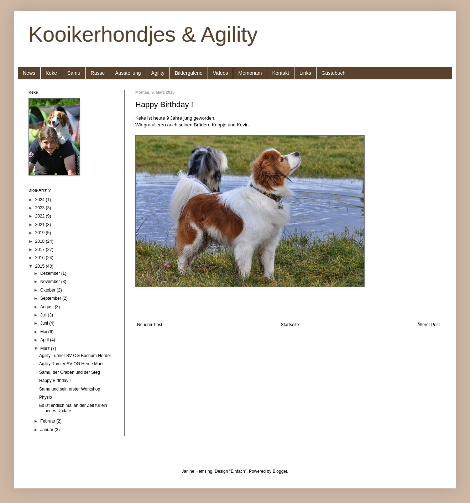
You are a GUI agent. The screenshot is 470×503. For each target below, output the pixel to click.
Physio (45, 397)
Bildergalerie (189, 73)
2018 (40, 241)
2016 (40, 257)
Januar (47, 429)
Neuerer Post (149, 324)
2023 (40, 207)
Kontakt (280, 73)
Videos (220, 73)
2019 (40, 232)
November (50, 281)
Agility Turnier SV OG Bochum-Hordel (75, 355)
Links (305, 73)
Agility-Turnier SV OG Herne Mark (71, 363)
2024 (40, 199)
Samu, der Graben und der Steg (69, 372)
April (45, 339)
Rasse (98, 73)
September (51, 298)
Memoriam (250, 73)
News (29, 73)
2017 (40, 249)
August (47, 306)
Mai (44, 331)
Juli (44, 315)
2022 (40, 216)
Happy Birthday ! (55, 380)
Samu (73, 73)
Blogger (280, 471)
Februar (48, 421)
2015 (40, 266)
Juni (44, 323)
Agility (157, 73)
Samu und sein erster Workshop (69, 389)
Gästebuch (334, 73)
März (45, 348)
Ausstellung (128, 73)
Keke (51, 73)
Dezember (50, 273)
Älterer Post (428, 324)
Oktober (48, 290)
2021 (40, 224)
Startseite (290, 324)
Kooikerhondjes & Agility (143, 34)
